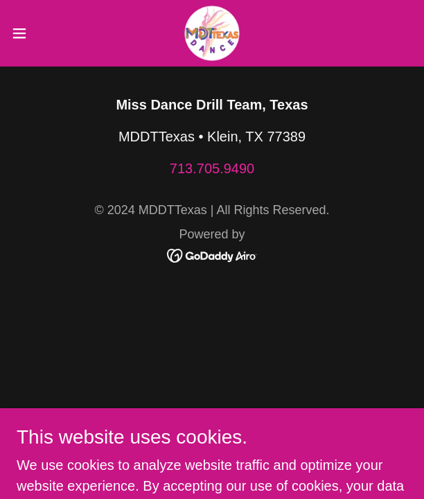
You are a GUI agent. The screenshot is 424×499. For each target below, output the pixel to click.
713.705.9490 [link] (212, 168)
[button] (36, 33)
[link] (212, 33)
